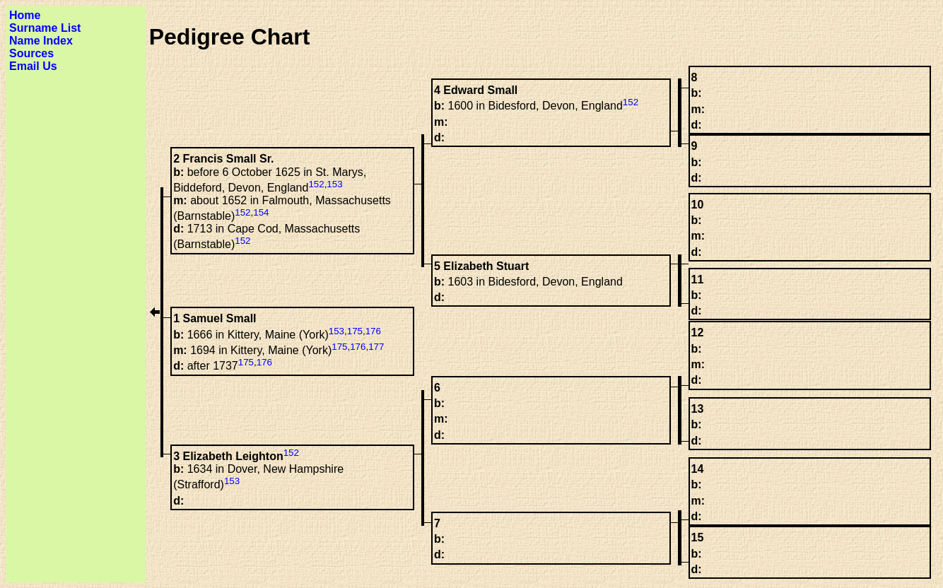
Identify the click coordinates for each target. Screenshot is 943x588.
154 (261, 212)
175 (355, 331)
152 (630, 102)
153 (334, 184)
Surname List (45, 28)
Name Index (41, 41)
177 (376, 346)
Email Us (33, 66)
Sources (31, 53)
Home (24, 15)
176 (373, 331)
